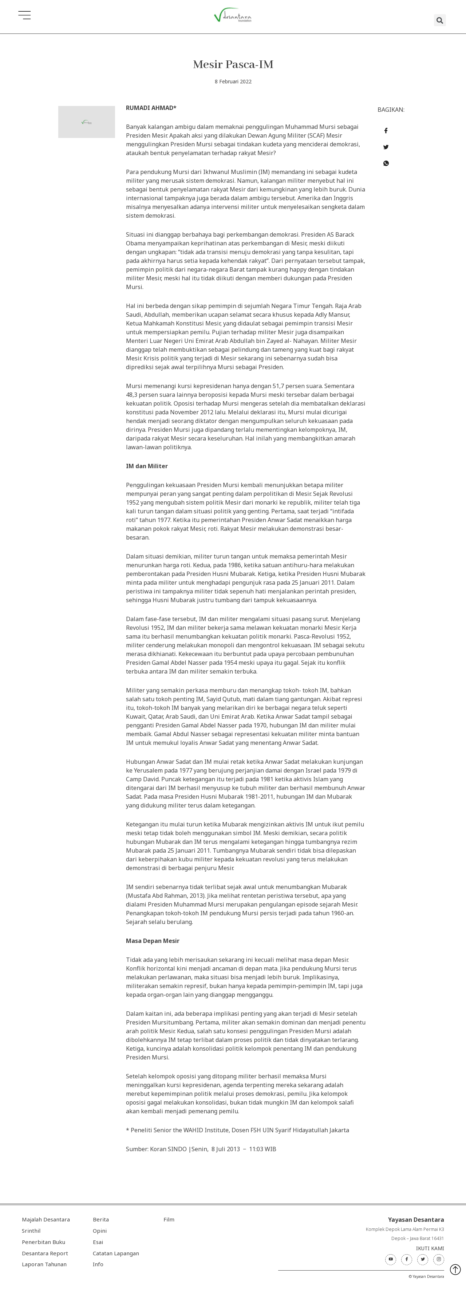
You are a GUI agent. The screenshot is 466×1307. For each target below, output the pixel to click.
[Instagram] (438, 1259)
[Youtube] (390, 1259)
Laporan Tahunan (44, 1264)
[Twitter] (422, 1259)
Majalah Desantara (46, 1219)
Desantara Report (45, 1253)
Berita (101, 1219)
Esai (98, 1241)
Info (98, 1264)
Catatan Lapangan (116, 1253)
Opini (100, 1230)
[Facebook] (406, 1259)
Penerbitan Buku (43, 1241)
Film (168, 1219)
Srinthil (31, 1230)
